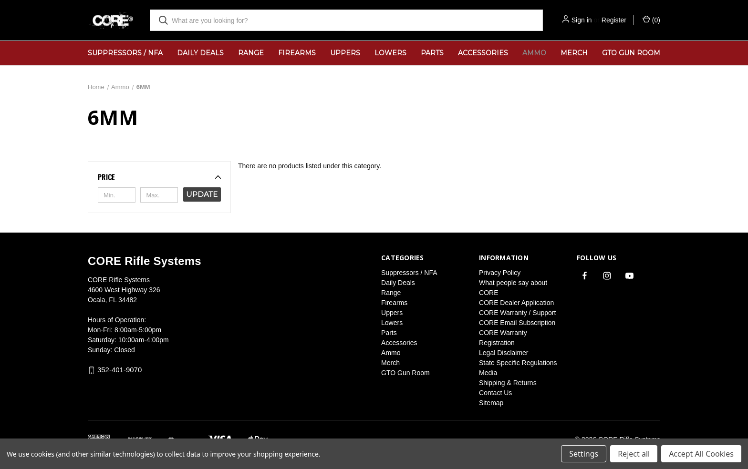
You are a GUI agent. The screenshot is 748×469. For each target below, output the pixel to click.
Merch (574, 53)
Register (614, 20)
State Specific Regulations (518, 363)
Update (202, 194)
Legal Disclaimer (503, 353)
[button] (159, 177)
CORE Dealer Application (516, 302)
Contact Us (495, 393)
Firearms (297, 53)
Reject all (634, 454)
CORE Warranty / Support (517, 312)
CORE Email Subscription (517, 322)
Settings (583, 454)
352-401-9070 (119, 370)
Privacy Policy (499, 272)
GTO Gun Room (631, 53)
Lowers (390, 53)
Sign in (581, 20)
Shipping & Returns (508, 383)
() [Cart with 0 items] (651, 19)
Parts (432, 53)
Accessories (483, 53)
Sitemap (491, 403)
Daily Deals (200, 53)
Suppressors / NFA (125, 53)
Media (488, 373)
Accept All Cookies (701, 454)
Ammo (534, 53)
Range (251, 53)
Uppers (345, 53)
